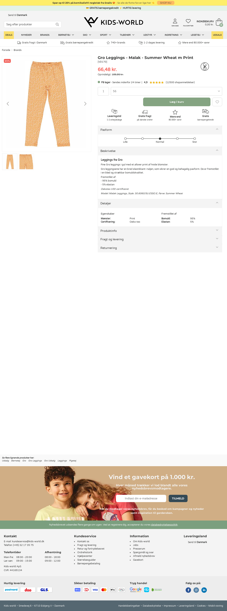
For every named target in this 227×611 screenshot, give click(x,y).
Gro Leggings (35, 460)
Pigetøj (72, 460)
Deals (8, 35)
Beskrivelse (107, 151)
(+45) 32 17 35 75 (23, 545)
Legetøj (197, 35)
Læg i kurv (177, 101)
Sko (87, 35)
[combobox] (166, 91)
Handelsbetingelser (129, 605)
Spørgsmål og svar (143, 552)
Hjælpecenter (84, 556)
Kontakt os (83, 541)
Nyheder (26, 35)
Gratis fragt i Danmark (32, 42)
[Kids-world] (113, 22)
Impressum (170, 605)
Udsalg (217, 35)
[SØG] (57, 24)
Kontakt (10, 536)
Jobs (135, 545)
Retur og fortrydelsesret (90, 548)
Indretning (173, 35)
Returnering (108, 248)
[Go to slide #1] (9, 161)
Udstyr (149, 35)
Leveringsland (186, 605)
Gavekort (138, 560)
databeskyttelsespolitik (164, 524)
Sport (105, 35)
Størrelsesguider (86, 560)
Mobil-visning (215, 605)
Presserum (139, 548)
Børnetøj (66, 35)
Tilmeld (178, 498)
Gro (24, 460)
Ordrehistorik (84, 552)
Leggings (62, 460)
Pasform (106, 130)
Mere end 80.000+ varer (194, 42)
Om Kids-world (141, 541)
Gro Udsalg (49, 460)
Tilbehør (127, 35)
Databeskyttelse (152, 605)
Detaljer (105, 203)
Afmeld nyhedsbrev (144, 556)
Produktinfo (108, 231)
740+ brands (116, 42)
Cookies (201, 605)
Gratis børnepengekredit (76, 42)
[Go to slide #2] (26, 161)
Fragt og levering (112, 239)
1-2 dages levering (152, 42)
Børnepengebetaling (88, 563)
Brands (44, 35)
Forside (6, 50)
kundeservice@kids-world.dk (28, 541)
